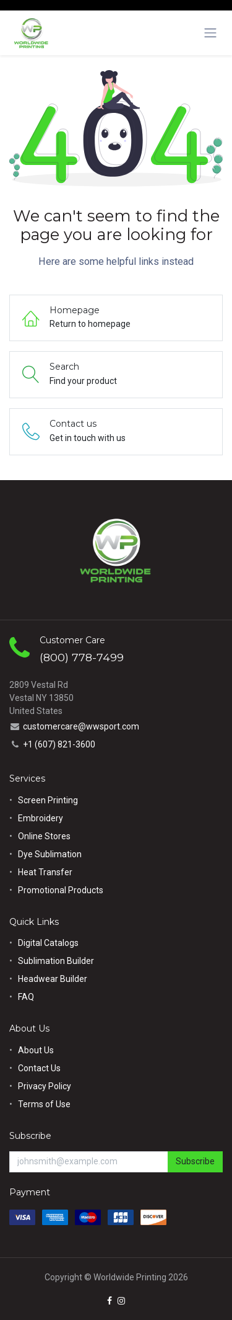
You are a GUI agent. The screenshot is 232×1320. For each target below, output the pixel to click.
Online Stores (45, 836)
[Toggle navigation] (210, 32)
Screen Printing (48, 800)
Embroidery (40, 818)
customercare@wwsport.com (81, 726)
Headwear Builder (52, 979)
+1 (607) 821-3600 (59, 744)
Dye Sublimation (50, 854)
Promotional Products (60, 890)
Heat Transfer (45, 872)
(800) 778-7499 (82, 657)
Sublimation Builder (56, 961)
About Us (36, 1050)
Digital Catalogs (48, 943)
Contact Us (39, 1068)
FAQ (26, 997)
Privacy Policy (44, 1086)
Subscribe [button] (195, 1161)
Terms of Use (44, 1104)
